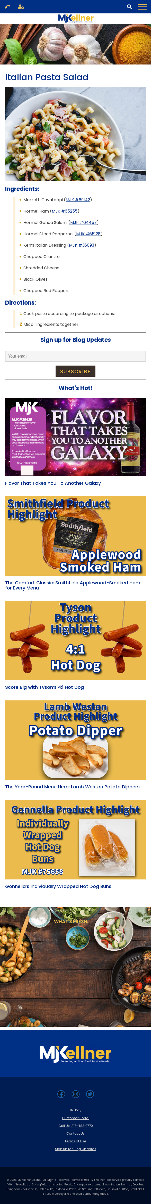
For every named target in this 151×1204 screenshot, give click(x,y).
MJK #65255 (64, 211)
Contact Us (75, 1133)
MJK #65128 (88, 234)
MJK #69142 (78, 200)
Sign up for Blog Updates (75, 1148)
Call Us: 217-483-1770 (75, 1125)
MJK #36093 (81, 245)
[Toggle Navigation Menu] (143, 6)
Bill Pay (75, 1110)
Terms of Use (75, 1141)
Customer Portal (75, 1118)
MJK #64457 (83, 222)
